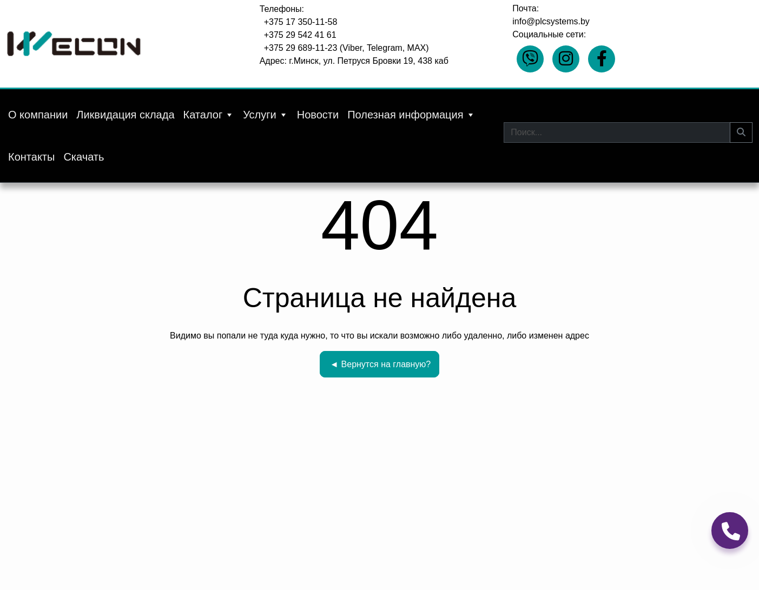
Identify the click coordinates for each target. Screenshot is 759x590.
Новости (318, 115)
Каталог (209, 115)
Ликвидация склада (125, 115)
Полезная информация (411, 115)
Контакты (31, 157)
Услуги (265, 115)
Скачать (83, 157)
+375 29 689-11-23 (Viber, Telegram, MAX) (346, 47)
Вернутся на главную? (380, 364)
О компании (38, 115)
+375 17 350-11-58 (301, 21)
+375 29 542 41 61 (300, 34)
